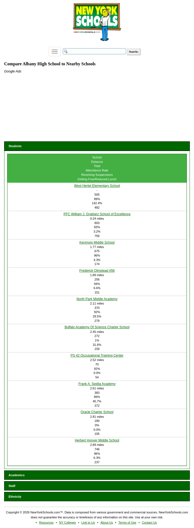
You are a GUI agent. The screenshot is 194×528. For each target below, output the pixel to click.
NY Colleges (67, 522)
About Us (106, 522)
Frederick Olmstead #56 (97, 271)
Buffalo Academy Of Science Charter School (97, 327)
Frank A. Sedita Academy (97, 384)
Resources (46, 522)
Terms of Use (127, 522)
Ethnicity (15, 496)
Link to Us (88, 522)
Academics (17, 475)
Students (15, 146)
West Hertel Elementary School (97, 186)
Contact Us (149, 522)
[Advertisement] (45, 108)
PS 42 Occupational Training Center (97, 355)
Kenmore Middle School (97, 242)
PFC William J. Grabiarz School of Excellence (97, 214)
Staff (12, 485)
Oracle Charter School (97, 412)
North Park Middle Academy (97, 299)
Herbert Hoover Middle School (97, 440)
